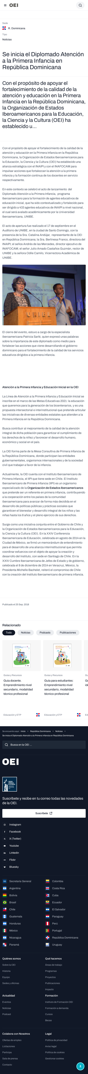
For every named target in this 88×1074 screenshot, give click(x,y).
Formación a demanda (56, 1008)
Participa (7, 1052)
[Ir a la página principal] (13, 5)
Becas (48, 1020)
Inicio (23, 731)
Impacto (49, 989)
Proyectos (50, 977)
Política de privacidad (56, 1040)
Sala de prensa (10, 1058)
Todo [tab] (9, 632)
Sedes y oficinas (10, 983)
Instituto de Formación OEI (59, 1002)
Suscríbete (44, 813)
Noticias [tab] (25, 632)
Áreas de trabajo (53, 965)
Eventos (6, 1002)
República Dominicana (40, 731)
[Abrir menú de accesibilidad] (80, 1066)
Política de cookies (55, 1052)
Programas (51, 971)
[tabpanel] (44, 679)
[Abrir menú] (5, 5)
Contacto (7, 1064)
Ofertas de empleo (11, 1040)
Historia (6, 971)
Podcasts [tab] (45, 632)
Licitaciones (8, 1046)
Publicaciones (52, 983)
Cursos (49, 1014)
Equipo (6, 977)
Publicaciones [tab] (68, 632)
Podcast (6, 1014)
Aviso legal (51, 1046)
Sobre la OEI (8, 965)
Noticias (59, 731)
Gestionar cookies (54, 1058)
